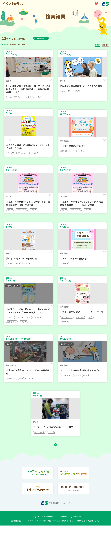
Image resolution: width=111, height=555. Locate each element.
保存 (49, 81)
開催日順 (105, 45)
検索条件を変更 (45, 38)
